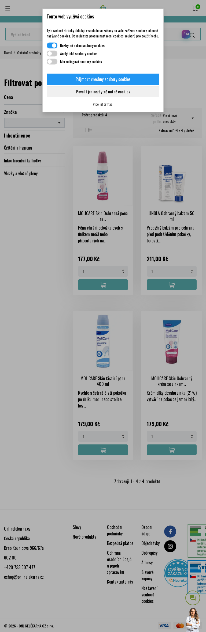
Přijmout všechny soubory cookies (103, 79)
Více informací (103, 104)
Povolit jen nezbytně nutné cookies (103, 91)
